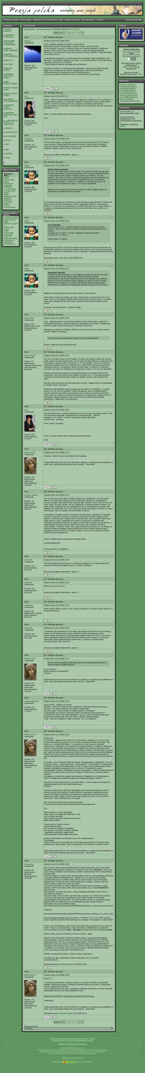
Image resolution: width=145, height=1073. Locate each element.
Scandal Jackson (31, 495)
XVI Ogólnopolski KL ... (129, 92)
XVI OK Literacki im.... (129, 85)
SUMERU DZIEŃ (11, 218)
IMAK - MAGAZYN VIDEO (69, 20)
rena (26, 96)
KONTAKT (8, 154)
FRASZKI (8, 187)
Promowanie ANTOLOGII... (131, 101)
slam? (7, 178)
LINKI (7, 150)
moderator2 (63, 1013)
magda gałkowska (31, 701)
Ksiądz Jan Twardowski (8, 184)
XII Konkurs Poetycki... (129, 86)
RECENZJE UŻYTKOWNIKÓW (11, 100)
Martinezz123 (29, 452)
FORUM (99, 20)
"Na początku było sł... (9, 180)
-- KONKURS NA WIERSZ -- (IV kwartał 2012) (10, 122)
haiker (26, 165)
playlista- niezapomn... (8, 199)
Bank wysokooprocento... (11, 195)
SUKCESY (9, 128)
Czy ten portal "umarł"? (9, 191)
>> (83, 33)
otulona (27, 41)
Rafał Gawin (29, 318)
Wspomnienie (10, 244)
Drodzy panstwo (127, 99)
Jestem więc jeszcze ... (9, 228)
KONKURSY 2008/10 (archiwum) (9, 107)
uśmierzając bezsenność (9, 234)
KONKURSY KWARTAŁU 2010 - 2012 (11, 115)
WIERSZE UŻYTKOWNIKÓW (45, 20)
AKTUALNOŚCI (88, 20)
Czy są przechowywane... (10, 206)
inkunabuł (28, 139)
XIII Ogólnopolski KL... (129, 90)
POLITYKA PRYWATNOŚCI (10, 44)
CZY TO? (8, 236)
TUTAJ (139, 74)
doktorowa (28, 605)
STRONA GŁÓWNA (11, 20)
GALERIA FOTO (11, 132)
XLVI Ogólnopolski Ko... (129, 98)
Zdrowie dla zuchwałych (8, 241)
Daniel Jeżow (29, 355)
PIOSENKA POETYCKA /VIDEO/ (8, 76)
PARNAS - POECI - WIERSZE (11, 49)
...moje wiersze (10, 189)
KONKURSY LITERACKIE (9, 36)
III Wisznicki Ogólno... (129, 88)
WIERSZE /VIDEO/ (8, 69)
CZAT (7, 144)
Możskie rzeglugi (11, 238)
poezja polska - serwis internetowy (38, 29)
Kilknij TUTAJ (128, 67)
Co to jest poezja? (8, 203)
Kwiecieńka (29, 864)
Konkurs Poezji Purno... (129, 94)
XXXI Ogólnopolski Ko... (130, 96)
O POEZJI (75, 29)
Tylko (7, 231)
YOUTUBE (9, 64)
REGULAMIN (25, 20)
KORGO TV (9, 60)
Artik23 (122, 126)
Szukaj (7, 158)
